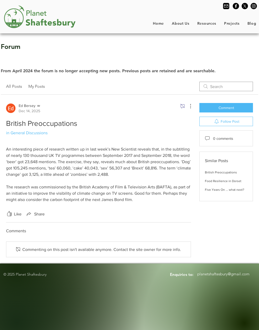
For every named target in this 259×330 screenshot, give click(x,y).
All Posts (14, 86)
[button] (180, 23)
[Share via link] (35, 214)
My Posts (36, 86)
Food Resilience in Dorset (223, 181)
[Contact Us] (226, 6)
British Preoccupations (221, 172)
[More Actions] (188, 106)
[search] (226, 86)
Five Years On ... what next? (224, 190)
